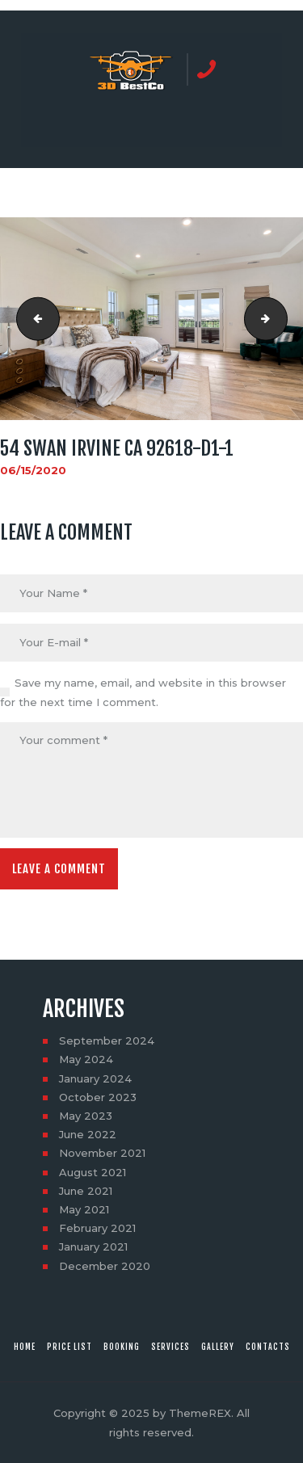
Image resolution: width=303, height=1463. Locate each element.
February (97, 1227)
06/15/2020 (33, 470)
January (95, 1078)
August (92, 1172)
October (98, 1097)
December (104, 1265)
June (87, 1134)
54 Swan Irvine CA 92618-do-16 (33, 319)
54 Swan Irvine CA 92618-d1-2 (282, 319)
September (106, 1040)
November (102, 1152)
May (86, 1059)
